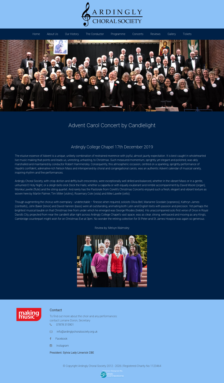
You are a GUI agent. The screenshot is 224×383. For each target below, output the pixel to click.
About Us (52, 34)
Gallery (171, 34)
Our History (72, 34)
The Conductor (95, 34)
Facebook (58, 338)
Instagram (59, 345)
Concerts (137, 34)
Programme (118, 34)
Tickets (187, 34)
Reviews (155, 34)
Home (36, 34)
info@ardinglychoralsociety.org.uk (73, 331)
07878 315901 (62, 324)
